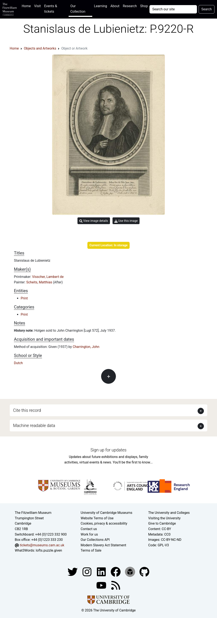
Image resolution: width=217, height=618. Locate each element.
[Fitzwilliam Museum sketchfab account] (130, 572)
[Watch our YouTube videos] (102, 585)
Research (130, 6)
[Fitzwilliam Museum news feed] (115, 585)
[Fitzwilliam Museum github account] (144, 572)
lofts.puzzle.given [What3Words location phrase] (49, 550)
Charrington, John (86, 347)
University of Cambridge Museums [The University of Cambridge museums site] (106, 513)
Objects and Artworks (40, 48)
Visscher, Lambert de (48, 277)
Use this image (126, 221)
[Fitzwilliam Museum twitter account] (73, 572)
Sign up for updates (108, 449)
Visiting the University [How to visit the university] (164, 518)
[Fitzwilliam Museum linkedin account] (116, 572)
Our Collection (77, 8)
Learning (100, 6)
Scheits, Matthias (39, 282)
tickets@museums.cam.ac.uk (42, 545)
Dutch (18, 363)
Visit (37, 6)
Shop (144, 6)
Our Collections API (95, 540)
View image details (93, 221)
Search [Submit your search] (206, 9)
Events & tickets (50, 8)
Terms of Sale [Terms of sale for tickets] (91, 550)
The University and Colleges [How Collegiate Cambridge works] (169, 513)
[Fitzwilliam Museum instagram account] (87, 572)
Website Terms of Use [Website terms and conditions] (97, 518)
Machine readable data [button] (34, 425)
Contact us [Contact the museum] (89, 529)
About (114, 6)
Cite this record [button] (27, 410)
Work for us (89, 534)
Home (27, 5)
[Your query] (173, 9)
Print (24, 298)
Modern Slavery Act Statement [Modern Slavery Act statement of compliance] (103, 545)
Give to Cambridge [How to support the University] (162, 523)
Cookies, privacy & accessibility (104, 523)
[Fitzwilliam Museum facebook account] (102, 572)
